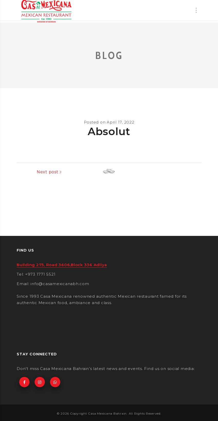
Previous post (36, 171)
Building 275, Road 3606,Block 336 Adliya (62, 264)
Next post (186, 171)
